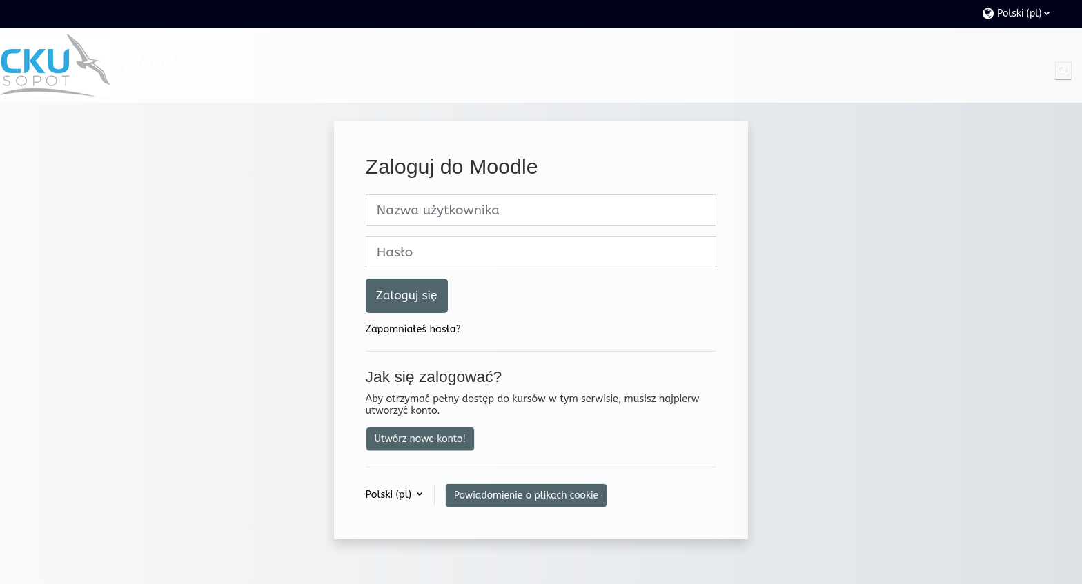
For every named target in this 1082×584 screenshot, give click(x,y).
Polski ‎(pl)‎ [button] (390, 495)
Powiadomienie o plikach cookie (526, 495)
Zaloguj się (406, 295)
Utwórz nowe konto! (420, 439)
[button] (1025, 13)
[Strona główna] (55, 65)
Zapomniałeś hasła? (413, 329)
